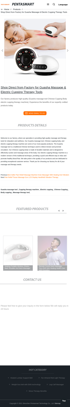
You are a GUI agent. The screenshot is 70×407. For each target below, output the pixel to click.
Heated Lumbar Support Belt (22, 378)
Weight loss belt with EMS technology (26, 384)
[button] (48, 4)
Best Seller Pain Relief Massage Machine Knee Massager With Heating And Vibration (38, 175)
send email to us (35, 113)
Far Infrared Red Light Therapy (54, 378)
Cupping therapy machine (29, 189)
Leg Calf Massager (57, 384)
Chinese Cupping (61, 189)
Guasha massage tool (9, 189)
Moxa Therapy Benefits (38, 391)
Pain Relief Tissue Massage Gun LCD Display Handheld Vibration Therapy (31, 177)
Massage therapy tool (21, 192)
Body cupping (6, 192)
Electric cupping (46, 189)
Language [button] (63, 4)
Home (6, 9)
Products (16, 9)
